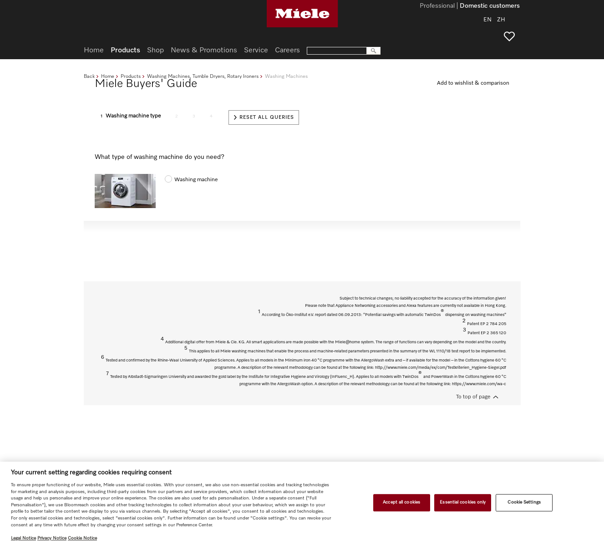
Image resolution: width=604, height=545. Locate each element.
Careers (287, 50)
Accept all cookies (401, 502)
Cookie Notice (82, 538)
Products (131, 76)
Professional (437, 6)
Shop (155, 50)
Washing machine (196, 180)
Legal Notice (23, 538)
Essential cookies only (463, 502)
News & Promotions (204, 50)
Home (107, 76)
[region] (302, 503)
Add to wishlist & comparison (473, 83)
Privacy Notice (51, 538)
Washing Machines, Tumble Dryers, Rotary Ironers (203, 76)
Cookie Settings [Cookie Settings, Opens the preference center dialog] (524, 502)
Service (256, 50)
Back (89, 76)
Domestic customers (490, 6)
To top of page (473, 397)
